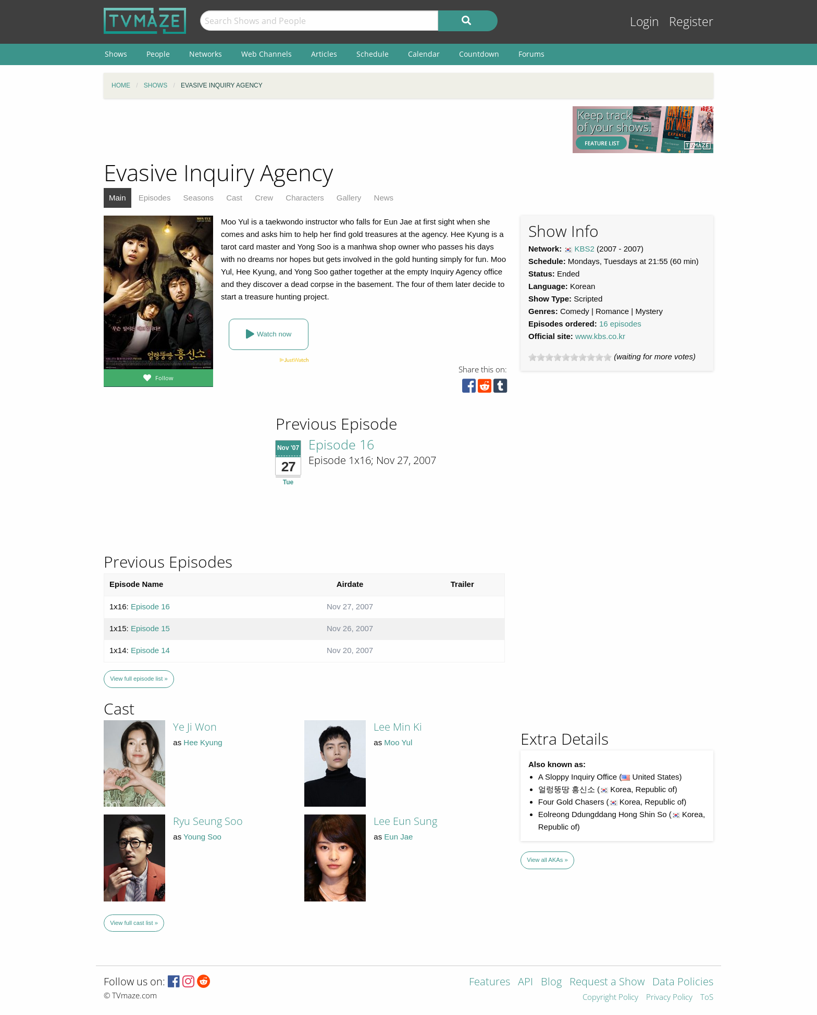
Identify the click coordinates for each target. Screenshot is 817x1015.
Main (117, 197)
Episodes (155, 197)
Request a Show (607, 982)
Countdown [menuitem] (479, 54)
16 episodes (620, 323)
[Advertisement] (330, 129)
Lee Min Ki (398, 727)
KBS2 (585, 248)
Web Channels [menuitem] (266, 54)
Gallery (349, 197)
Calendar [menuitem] (424, 54)
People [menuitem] (158, 54)
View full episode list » (138, 678)
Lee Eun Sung (405, 821)
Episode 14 (150, 650)
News (384, 197)
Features (489, 982)
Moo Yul (398, 742)
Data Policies (682, 982)
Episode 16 (341, 444)
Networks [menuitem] (205, 54)
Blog (551, 982)
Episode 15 (150, 628)
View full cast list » (134, 923)
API (525, 982)
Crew (264, 197)
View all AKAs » (547, 860)
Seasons (198, 197)
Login (644, 22)
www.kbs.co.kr (600, 336)
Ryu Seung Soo (208, 821)
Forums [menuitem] (531, 54)
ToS (706, 997)
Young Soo (202, 836)
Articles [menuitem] (324, 54)
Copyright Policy (610, 997)
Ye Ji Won (195, 727)
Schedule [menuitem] (372, 54)
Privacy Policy (669, 997)
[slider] (570, 357)
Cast (234, 197)
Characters (305, 197)
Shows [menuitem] (116, 54)
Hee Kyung (202, 742)
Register (691, 22)
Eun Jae (398, 836)
